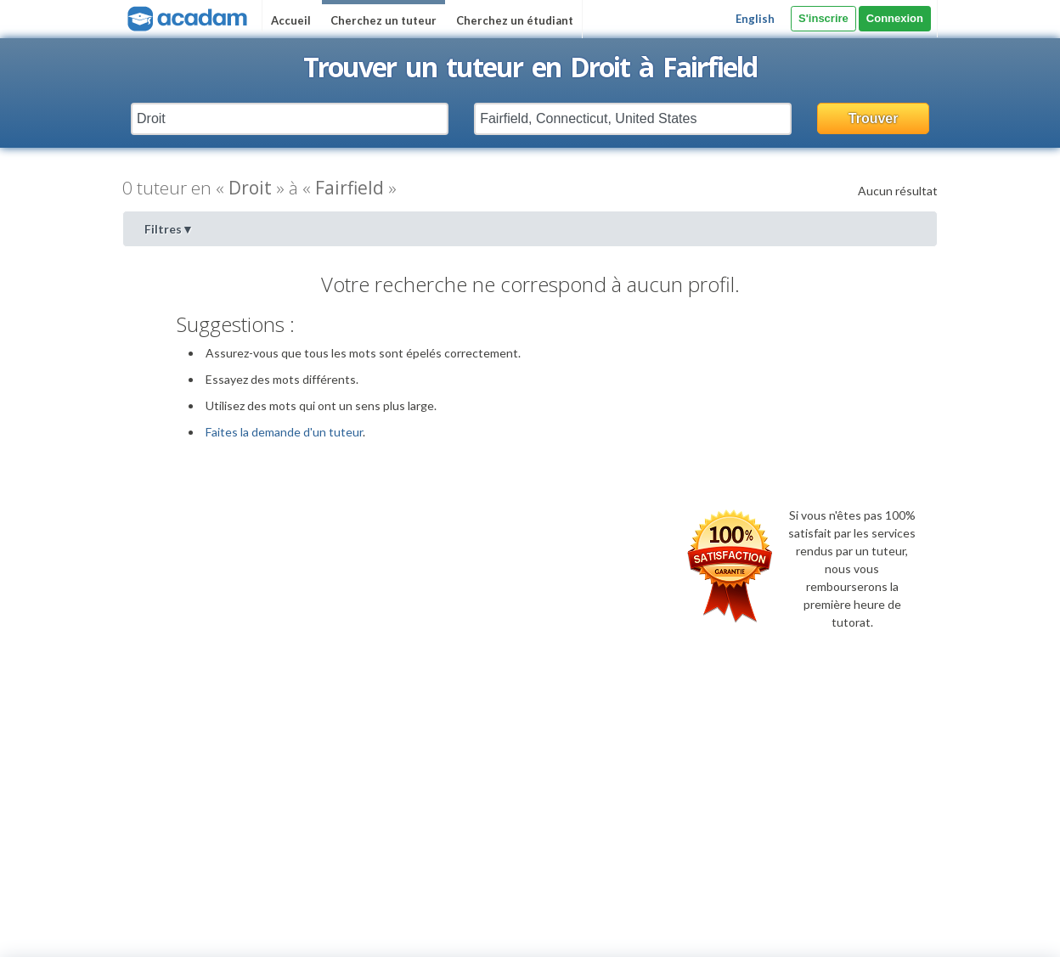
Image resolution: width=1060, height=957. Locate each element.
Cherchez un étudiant (514, 20)
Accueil (291, 20)
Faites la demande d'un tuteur (284, 432)
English (755, 18)
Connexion (894, 18)
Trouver (874, 118)
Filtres (169, 229)
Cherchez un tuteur (383, 20)
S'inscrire (823, 18)
